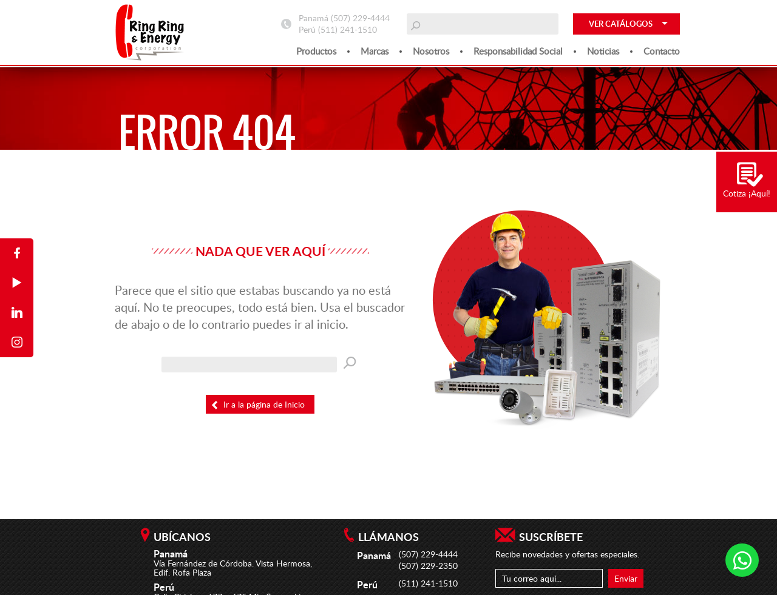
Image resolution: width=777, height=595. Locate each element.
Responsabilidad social (518, 51)
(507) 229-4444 (360, 18)
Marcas (374, 51)
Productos (316, 51)
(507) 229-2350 (428, 565)
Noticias (603, 51)
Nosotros (431, 51)
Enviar (625, 578)
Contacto (661, 51)
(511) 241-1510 (347, 29)
